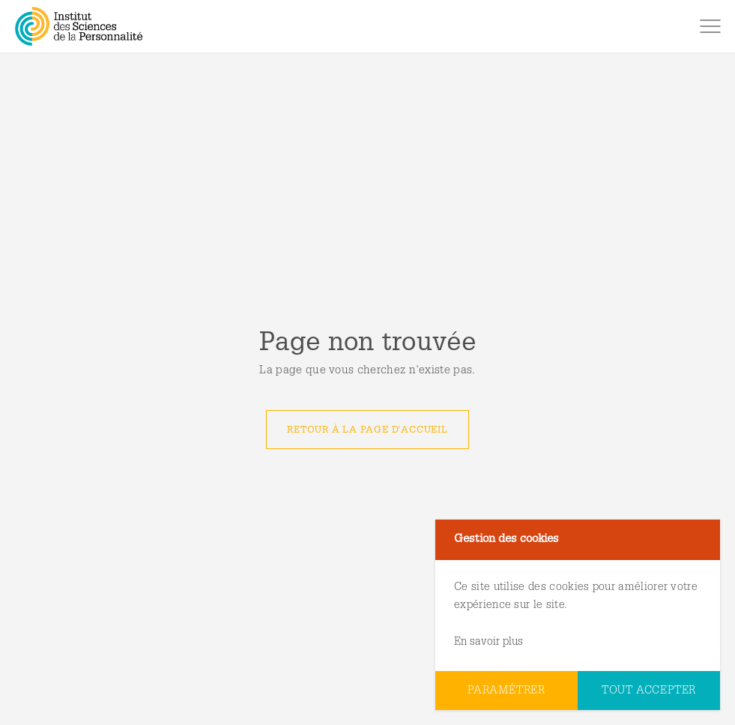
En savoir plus (488, 642)
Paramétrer (506, 691)
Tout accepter (649, 691)
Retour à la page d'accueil (367, 431)
